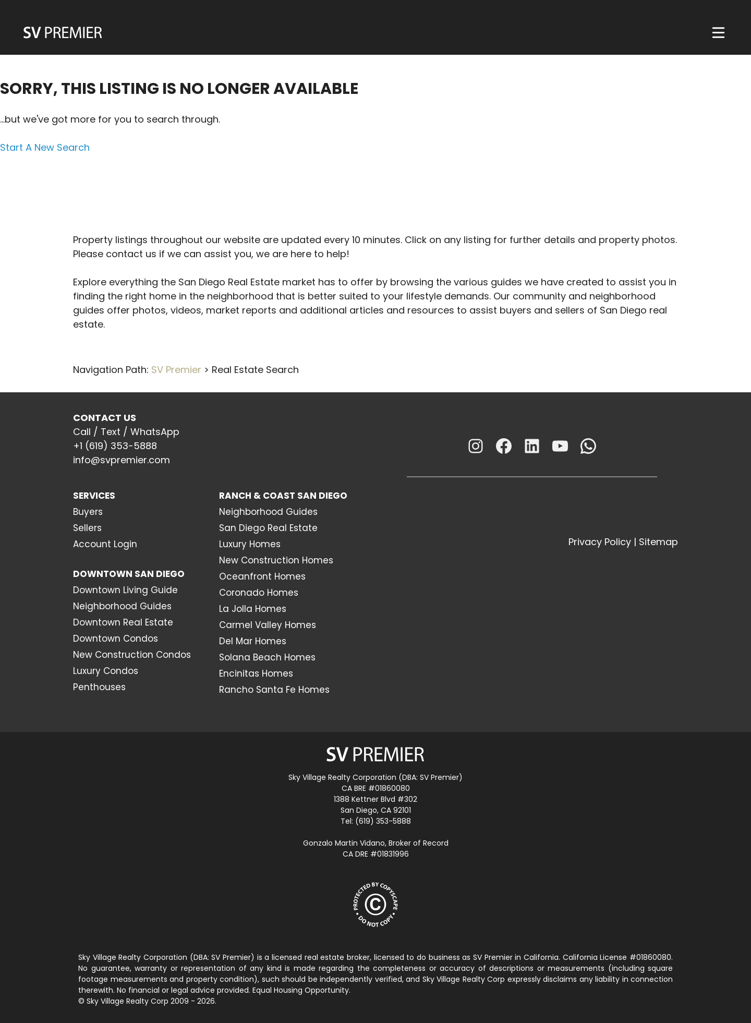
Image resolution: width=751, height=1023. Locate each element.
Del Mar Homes (252, 641)
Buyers (88, 512)
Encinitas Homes (256, 673)
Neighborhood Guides (122, 606)
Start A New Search (45, 147)
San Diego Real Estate (268, 528)
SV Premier (176, 369)
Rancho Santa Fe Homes (274, 689)
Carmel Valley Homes (267, 625)
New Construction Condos (132, 654)
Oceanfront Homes (262, 576)
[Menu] (718, 32)
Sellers (87, 528)
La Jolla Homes (252, 609)
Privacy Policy (599, 541)
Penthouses (99, 687)
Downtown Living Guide (125, 590)
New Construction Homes (276, 560)
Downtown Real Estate (123, 622)
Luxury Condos (105, 671)
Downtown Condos (115, 638)
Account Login (105, 544)
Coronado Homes (258, 592)
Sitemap (658, 541)
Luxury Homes (250, 544)
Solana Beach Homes (267, 657)
